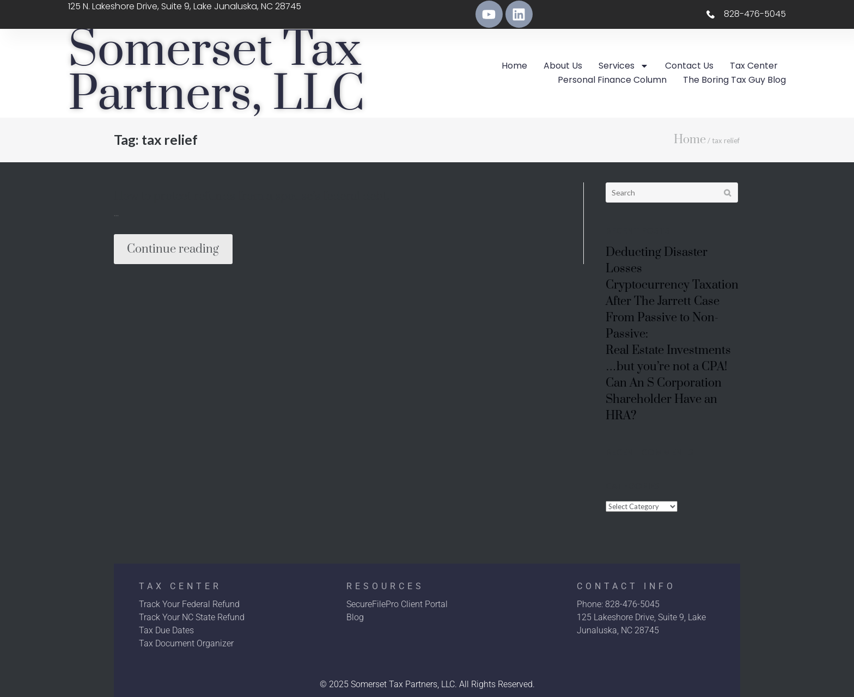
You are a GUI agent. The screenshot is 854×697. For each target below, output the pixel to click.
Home (514, 65)
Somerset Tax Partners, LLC (216, 73)
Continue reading (173, 249)
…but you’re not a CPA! (666, 366)
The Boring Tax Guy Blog (734, 80)
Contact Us (689, 65)
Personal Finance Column (612, 80)
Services (624, 66)
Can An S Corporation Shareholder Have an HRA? (664, 399)
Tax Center (754, 65)
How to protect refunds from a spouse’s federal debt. (251, 196)
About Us (563, 65)
